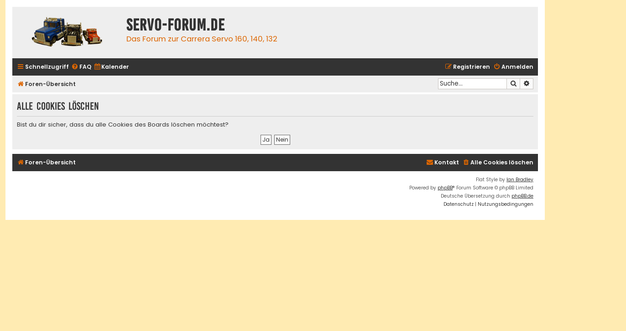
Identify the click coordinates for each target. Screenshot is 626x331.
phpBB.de (522, 196)
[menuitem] (81, 67)
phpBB (445, 187)
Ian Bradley (519, 179)
